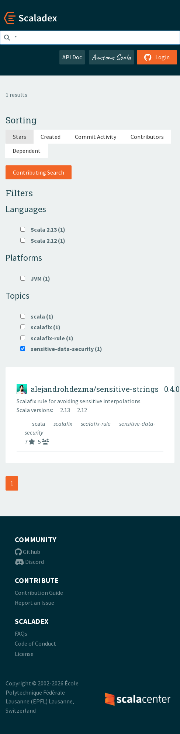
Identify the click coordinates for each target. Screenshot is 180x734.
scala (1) (36, 316)
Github (27, 551)
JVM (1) (35, 278)
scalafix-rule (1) (46, 338)
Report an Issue (34, 602)
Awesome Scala (111, 57)
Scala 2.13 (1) (42, 229)
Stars (19, 136)
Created (50, 136)
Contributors (147, 136)
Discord (29, 561)
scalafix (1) (40, 327)
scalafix (63, 423)
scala (39, 423)
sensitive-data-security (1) (61, 348)
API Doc (72, 57)
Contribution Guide (39, 592)
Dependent (27, 150)
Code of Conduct (35, 643)
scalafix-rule (96, 423)
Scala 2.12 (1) (42, 240)
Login (157, 57)
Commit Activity (95, 136)
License (24, 653)
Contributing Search (38, 172)
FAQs (21, 633)
